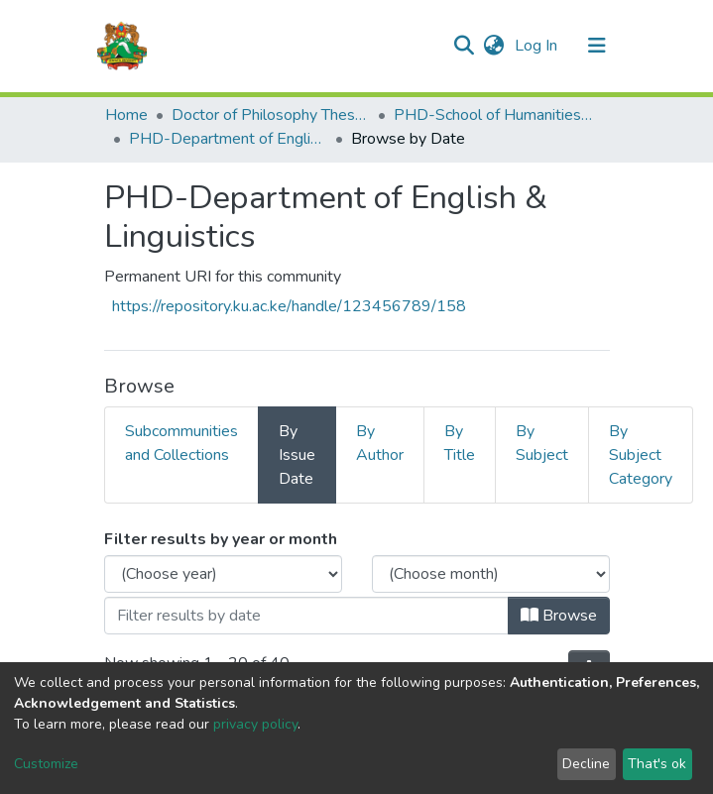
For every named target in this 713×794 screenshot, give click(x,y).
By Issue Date (297, 455)
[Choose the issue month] (491, 574)
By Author (380, 443)
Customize (46, 763)
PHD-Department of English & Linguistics (228, 139)
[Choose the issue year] (223, 574)
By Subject (542, 443)
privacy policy (255, 724)
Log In (538, 46)
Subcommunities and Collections (181, 443)
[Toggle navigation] (597, 45)
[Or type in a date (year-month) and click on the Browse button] (306, 615)
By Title (459, 443)
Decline (586, 763)
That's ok (657, 763)
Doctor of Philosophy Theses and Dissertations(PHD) (271, 115)
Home (126, 115)
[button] (494, 45)
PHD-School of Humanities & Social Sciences (493, 115)
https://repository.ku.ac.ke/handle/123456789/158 (289, 306)
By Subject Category (640, 455)
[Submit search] (464, 45)
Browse (559, 615)
